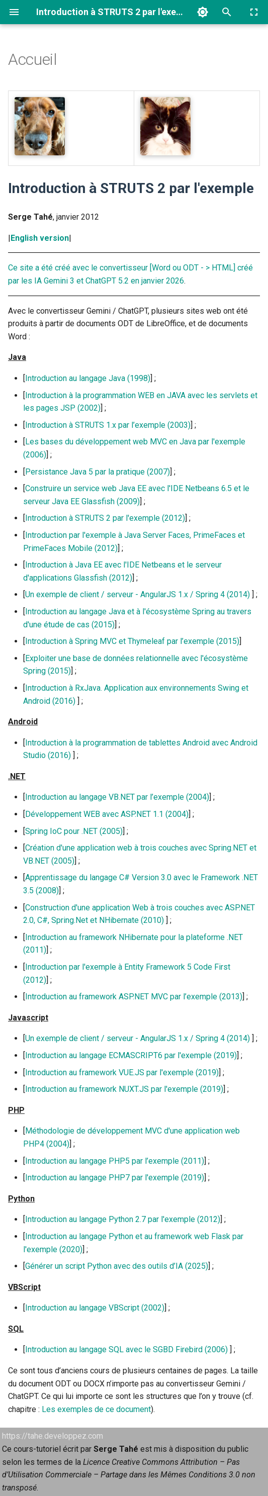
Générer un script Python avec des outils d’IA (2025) (116, 1266)
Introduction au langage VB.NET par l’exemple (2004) (117, 797)
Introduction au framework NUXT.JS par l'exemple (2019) (124, 1089)
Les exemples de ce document (96, 1409)
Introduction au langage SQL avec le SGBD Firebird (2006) (126, 1349)
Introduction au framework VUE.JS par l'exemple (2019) (122, 1072)
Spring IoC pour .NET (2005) (74, 831)
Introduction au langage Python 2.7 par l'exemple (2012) (122, 1219)
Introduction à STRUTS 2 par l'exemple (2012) (105, 518)
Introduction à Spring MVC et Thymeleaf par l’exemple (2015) (132, 641)
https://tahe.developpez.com (52, 1436)
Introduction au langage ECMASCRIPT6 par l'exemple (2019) (131, 1055)
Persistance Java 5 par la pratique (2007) (97, 472)
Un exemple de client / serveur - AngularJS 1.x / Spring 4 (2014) (137, 594)
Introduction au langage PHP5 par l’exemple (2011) (114, 1161)
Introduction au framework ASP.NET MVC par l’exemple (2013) (133, 996)
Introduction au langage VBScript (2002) (94, 1308)
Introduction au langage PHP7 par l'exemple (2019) (114, 1177)
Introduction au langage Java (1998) (87, 378)
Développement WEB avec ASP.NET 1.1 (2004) (107, 814)
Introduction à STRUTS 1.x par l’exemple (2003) (108, 425)
